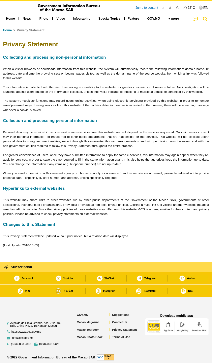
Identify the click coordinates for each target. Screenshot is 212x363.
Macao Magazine (88, 322)
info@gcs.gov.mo (22, 337)
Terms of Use (121, 337)
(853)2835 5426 (49, 344)
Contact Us (119, 322)
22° (191, 7)
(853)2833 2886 (21, 344)
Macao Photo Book (90, 337)
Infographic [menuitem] (81, 18)
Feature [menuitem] (133, 18)
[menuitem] (27, 18)
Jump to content (147, 7)
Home (7, 30)
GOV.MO (82, 314)
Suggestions (120, 314)
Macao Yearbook (88, 329)
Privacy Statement (124, 329)
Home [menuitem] (10, 18)
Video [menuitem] (60, 18)
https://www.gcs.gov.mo (26, 331)
